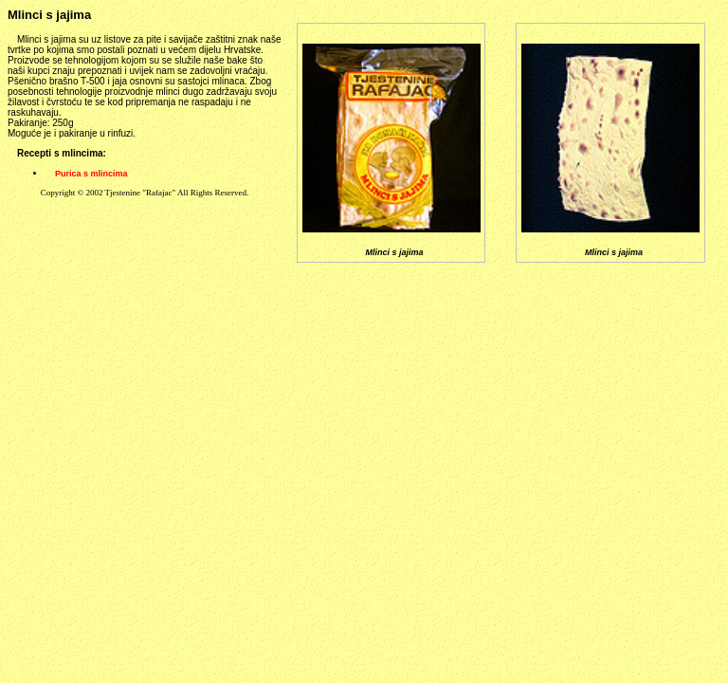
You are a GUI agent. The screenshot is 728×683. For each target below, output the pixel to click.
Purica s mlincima (91, 173)
